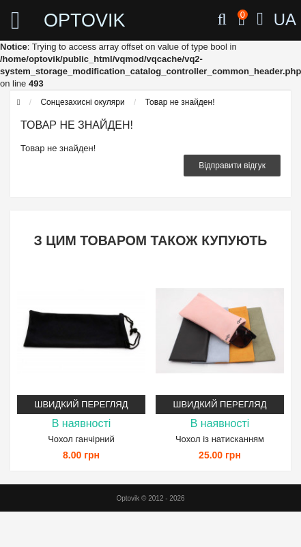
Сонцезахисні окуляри (82, 102)
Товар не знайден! (180, 102)
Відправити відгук (232, 165)
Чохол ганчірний (81, 439)
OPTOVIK (71, 20)
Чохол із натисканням (219, 439)
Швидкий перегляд (81, 404)
